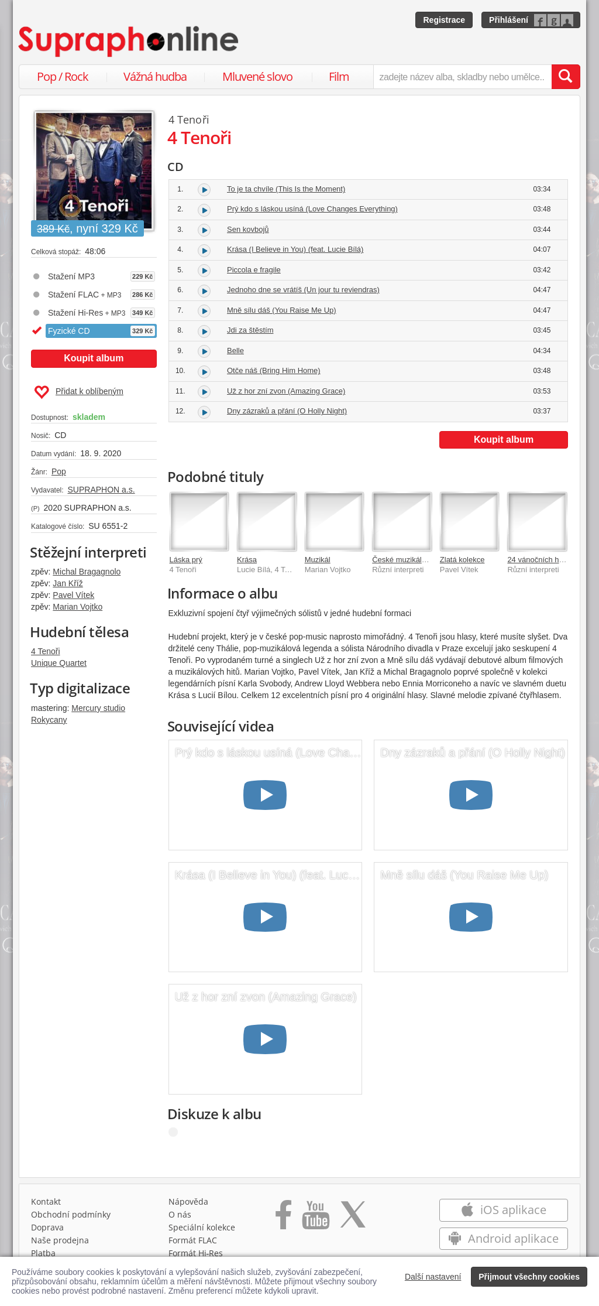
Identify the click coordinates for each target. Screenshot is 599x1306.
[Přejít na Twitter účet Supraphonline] (352, 1219)
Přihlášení (508, 20)
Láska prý (186, 559)
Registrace (444, 20)
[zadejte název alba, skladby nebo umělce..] (462, 76)
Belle (235, 350)
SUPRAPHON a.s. (101, 489)
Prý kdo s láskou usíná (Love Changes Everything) (312, 208)
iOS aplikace (503, 1210)
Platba (43, 1253)
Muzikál (318, 559)
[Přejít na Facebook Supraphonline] (283, 1219)
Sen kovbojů (248, 229)
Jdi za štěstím (250, 330)
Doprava (47, 1227)
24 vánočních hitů (537, 559)
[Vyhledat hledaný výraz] (565, 76)
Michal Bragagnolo (87, 571)
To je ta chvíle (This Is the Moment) (286, 188)
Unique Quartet (59, 663)
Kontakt (46, 1201)
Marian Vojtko (77, 606)
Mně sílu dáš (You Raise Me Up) (281, 310)
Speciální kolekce (201, 1227)
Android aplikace (503, 1238)
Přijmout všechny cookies (529, 1276)
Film (339, 76)
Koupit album (93, 358)
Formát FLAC (192, 1240)
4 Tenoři (45, 651)
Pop (58, 471)
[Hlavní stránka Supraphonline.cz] (129, 41)
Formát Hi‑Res (195, 1253)
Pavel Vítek (73, 595)
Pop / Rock (62, 76)
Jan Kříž (67, 583)
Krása (247, 559)
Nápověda (188, 1201)
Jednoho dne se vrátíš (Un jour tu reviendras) (303, 289)
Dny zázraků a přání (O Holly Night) (287, 410)
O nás (179, 1214)
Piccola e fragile (254, 269)
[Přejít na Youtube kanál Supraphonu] (315, 1219)
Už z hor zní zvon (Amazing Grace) (286, 391)
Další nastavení (433, 1276)
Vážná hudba (155, 76)
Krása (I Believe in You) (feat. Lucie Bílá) (295, 249)
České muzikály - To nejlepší (420, 559)
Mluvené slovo (257, 76)
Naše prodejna (60, 1240)
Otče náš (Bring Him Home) (274, 370)
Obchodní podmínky (71, 1214)
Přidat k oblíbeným (78, 392)
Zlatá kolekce (462, 559)
